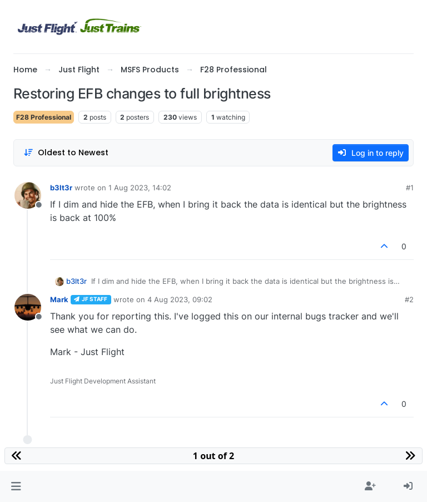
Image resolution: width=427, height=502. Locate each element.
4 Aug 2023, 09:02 (179, 299)
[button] (15, 486)
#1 (410, 187)
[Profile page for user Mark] (27, 307)
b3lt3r (61, 187)
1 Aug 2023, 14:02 (139, 187)
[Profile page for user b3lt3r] (27, 195)
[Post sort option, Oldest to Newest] (65, 152)
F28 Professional (43, 117)
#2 (409, 299)
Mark (59, 299)
